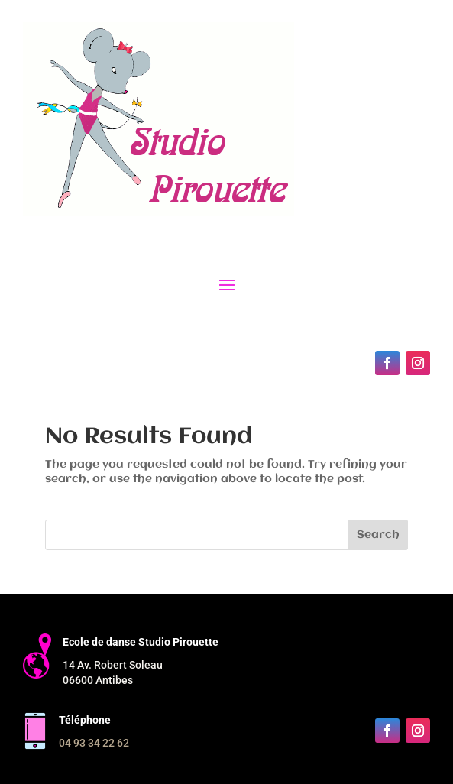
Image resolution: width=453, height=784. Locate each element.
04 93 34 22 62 (94, 743)
